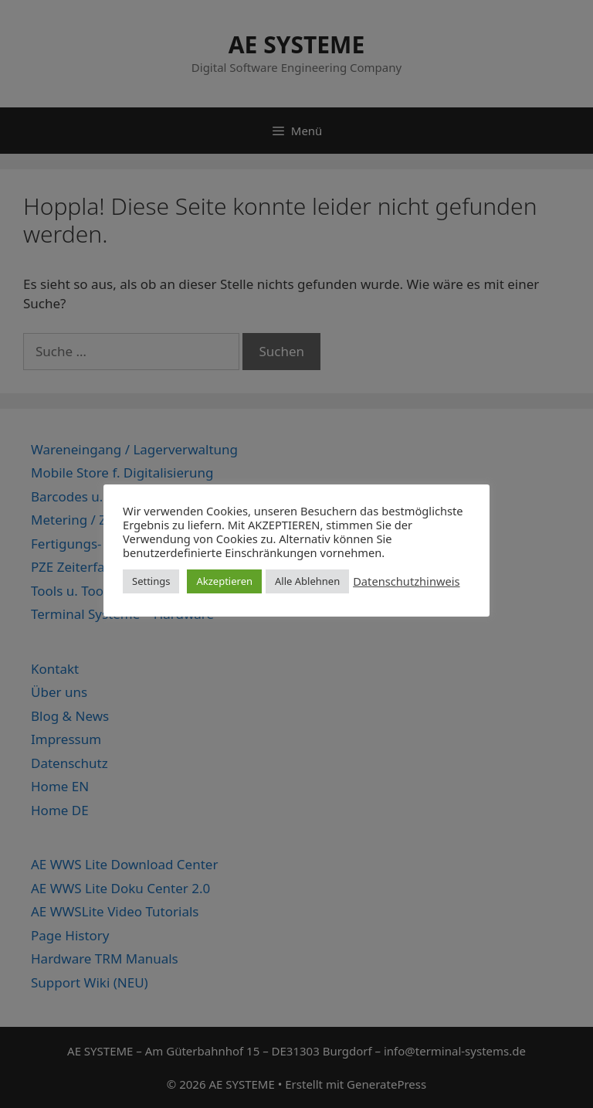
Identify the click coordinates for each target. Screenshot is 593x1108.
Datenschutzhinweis (406, 581)
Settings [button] (151, 581)
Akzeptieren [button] (224, 581)
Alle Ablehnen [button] (307, 581)
